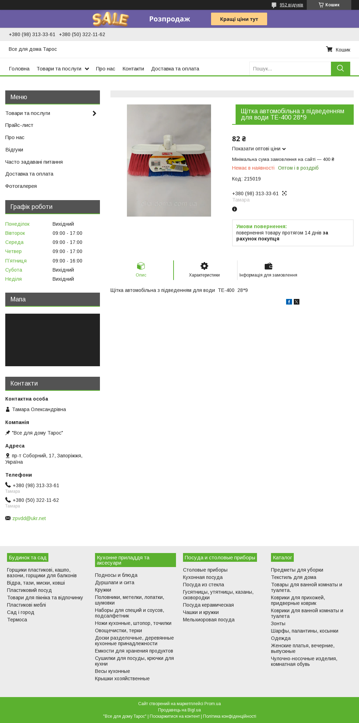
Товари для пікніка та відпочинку (45, 597)
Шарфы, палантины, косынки (304, 631)
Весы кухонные (112, 671)
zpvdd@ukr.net (29, 518)
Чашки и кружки (201, 612)
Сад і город (20, 612)
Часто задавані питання (34, 162)
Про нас (105, 68)
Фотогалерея (21, 186)
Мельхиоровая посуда (209, 619)
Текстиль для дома (293, 577)
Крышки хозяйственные (122, 678)
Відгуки (14, 149)
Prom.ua (212, 703)
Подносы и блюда (116, 575)
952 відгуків (291, 4)
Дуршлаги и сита (114, 582)
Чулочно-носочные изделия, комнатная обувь (304, 661)
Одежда (281, 638)
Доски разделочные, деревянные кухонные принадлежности (134, 640)
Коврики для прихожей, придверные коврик (298, 600)
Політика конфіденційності (229, 716)
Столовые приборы (205, 570)
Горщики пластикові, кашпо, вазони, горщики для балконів (42, 572)
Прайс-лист (19, 125)
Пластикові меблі (26, 605)
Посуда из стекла (203, 584)
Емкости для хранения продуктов (134, 651)
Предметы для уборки (297, 570)
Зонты (278, 623)
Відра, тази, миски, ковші (36, 583)
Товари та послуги (58, 68)
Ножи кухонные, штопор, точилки (133, 623)
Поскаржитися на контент (175, 716)
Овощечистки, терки (118, 630)
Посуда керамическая (208, 605)
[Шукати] (340, 68)
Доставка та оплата (175, 68)
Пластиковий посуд (29, 590)
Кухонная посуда (203, 577)
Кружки (103, 590)
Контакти (133, 68)
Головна (19, 68)
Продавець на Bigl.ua (179, 710)
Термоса (17, 619)
